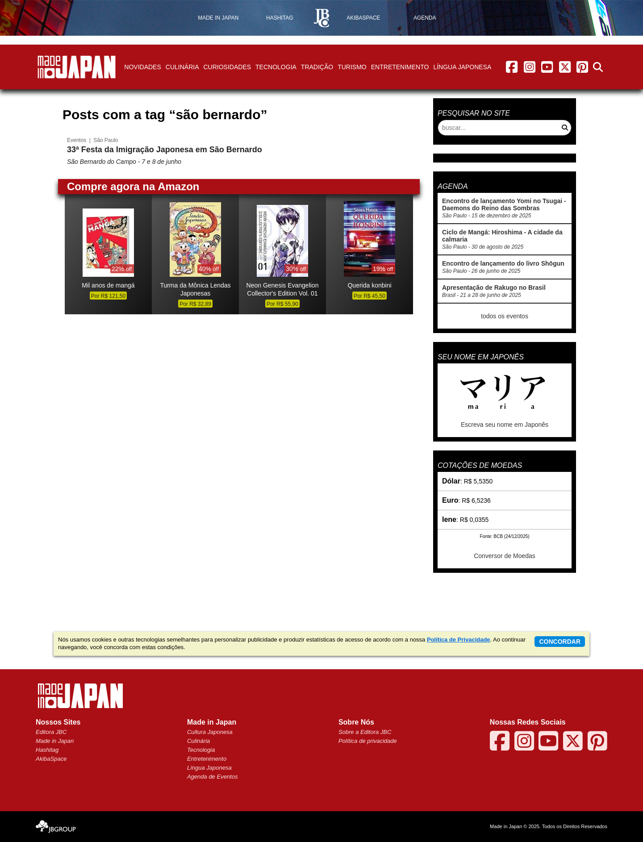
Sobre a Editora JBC (365, 732)
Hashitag (47, 749)
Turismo (352, 67)
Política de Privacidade (458, 639)
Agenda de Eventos (212, 776)
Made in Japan (55, 741)
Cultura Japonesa (210, 732)
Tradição (317, 67)
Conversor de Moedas (504, 555)
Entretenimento (400, 67)
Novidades (142, 67)
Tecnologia (275, 67)
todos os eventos (504, 316)
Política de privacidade (367, 741)
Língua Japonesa (462, 67)
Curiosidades (227, 67)
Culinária (182, 67)
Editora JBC (51, 732)
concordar (559, 641)
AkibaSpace (51, 758)
